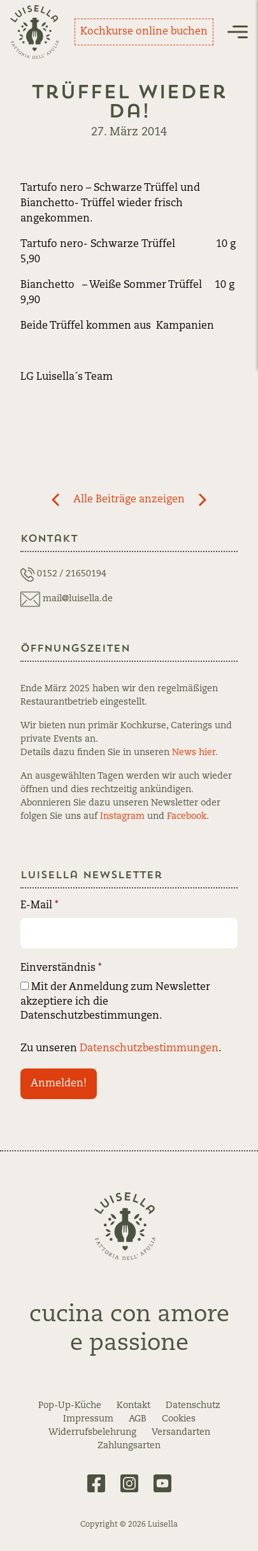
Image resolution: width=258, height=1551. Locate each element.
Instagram (122, 816)
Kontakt (133, 1405)
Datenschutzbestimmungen (149, 1049)
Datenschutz (193, 1405)
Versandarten (181, 1432)
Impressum (88, 1418)
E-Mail (39, 906)
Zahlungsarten (129, 1445)
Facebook (186, 816)
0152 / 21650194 (71, 573)
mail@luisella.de (78, 598)
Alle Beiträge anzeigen (129, 500)
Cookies (179, 1418)
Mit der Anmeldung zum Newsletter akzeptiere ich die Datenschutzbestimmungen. (115, 1001)
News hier (193, 752)
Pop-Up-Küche (69, 1405)
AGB (138, 1418)
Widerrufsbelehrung (92, 1432)
